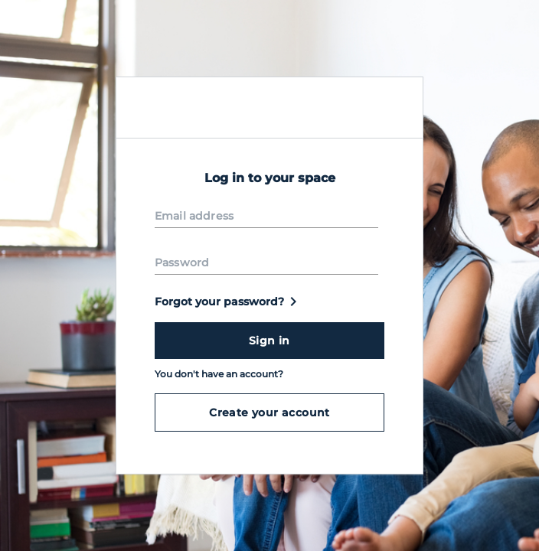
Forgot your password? (228, 301)
